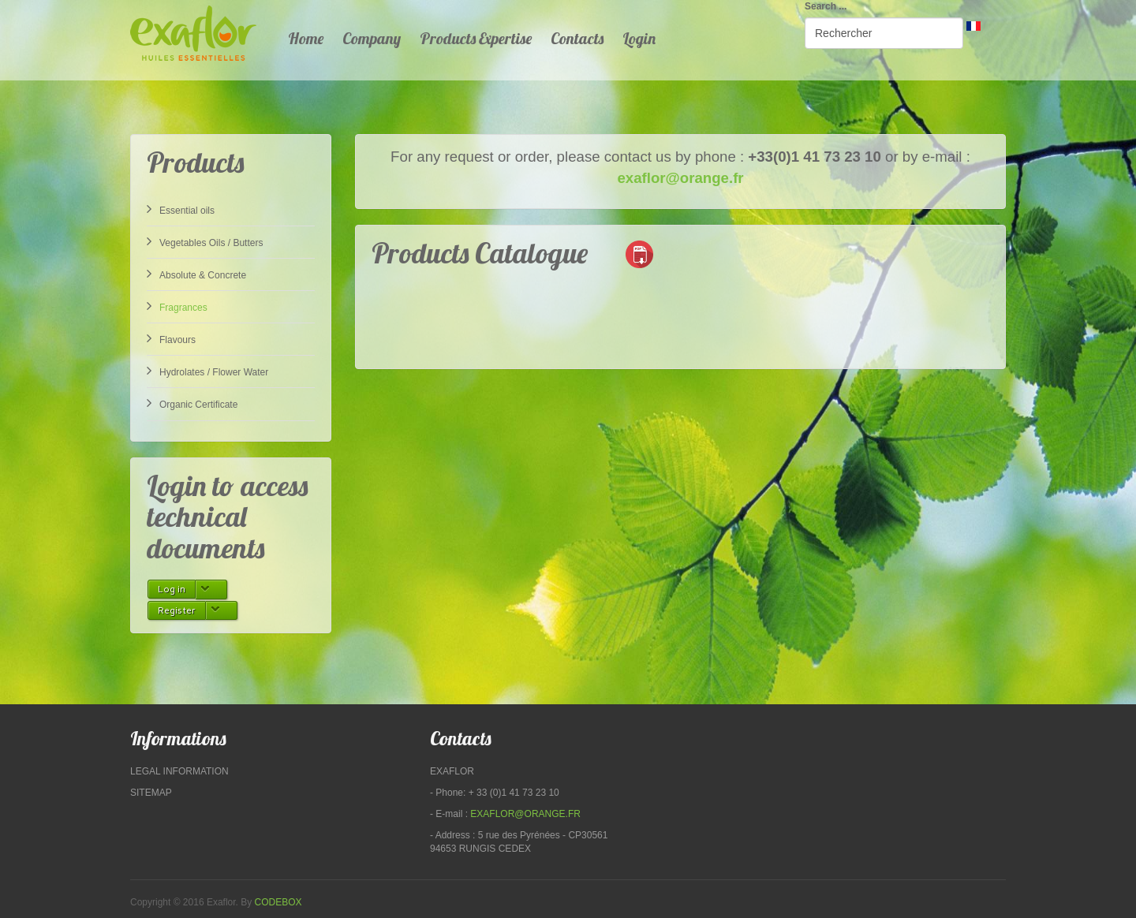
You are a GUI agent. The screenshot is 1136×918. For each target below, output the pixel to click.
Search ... (825, 6)
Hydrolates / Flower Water (207, 371)
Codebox (278, 902)
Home (305, 38)
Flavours (171, 338)
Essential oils (181, 209)
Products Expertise (476, 38)
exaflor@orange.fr (680, 178)
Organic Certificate (192, 403)
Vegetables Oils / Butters (205, 241)
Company (371, 38)
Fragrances (177, 306)
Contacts (577, 38)
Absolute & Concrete (196, 274)
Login (639, 38)
